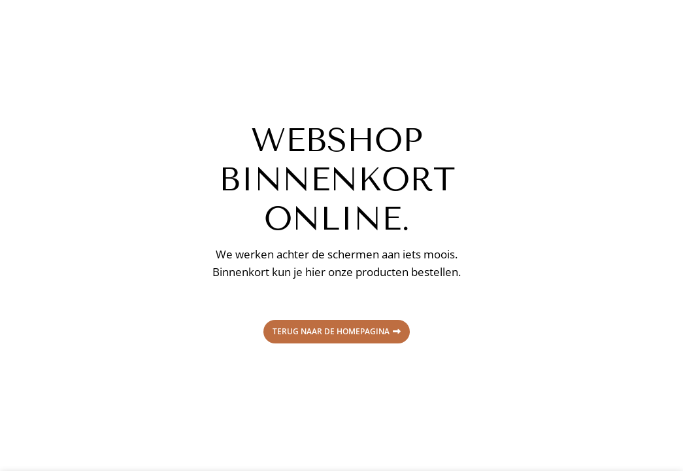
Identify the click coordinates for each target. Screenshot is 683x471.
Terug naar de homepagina (337, 331)
